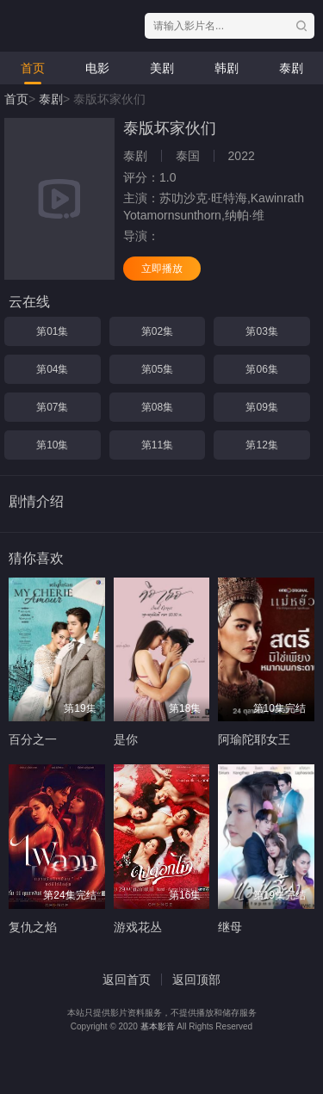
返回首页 (126, 979)
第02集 (157, 331)
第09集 (261, 407)
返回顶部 (196, 979)
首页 (33, 68)
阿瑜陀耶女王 (254, 739)
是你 (126, 739)
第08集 (157, 407)
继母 (230, 927)
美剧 (162, 68)
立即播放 (162, 269)
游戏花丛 (138, 927)
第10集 (52, 445)
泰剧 (291, 68)
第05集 (157, 369)
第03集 (261, 331)
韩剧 (226, 68)
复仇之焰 (33, 927)
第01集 (52, 331)
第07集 (52, 407)
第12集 (261, 445)
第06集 (261, 369)
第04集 (52, 369)
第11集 (157, 445)
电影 (97, 68)
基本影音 (157, 1026)
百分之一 (33, 739)
